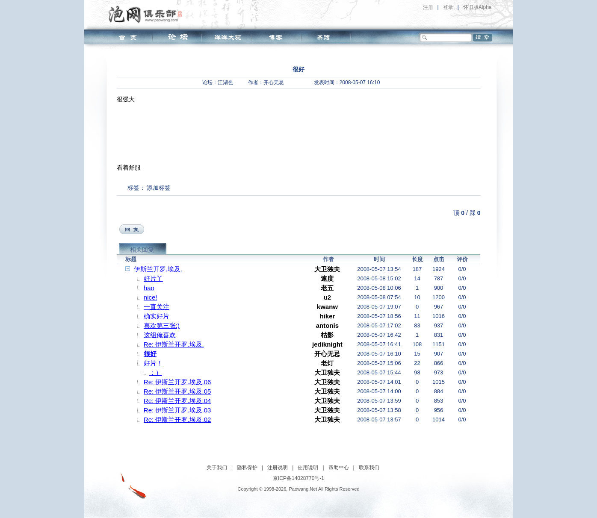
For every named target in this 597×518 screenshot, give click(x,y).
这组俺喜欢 (160, 334)
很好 (150, 353)
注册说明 (277, 468)
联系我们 (369, 468)
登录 (448, 7)
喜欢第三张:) (162, 325)
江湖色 (225, 82)
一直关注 (156, 306)
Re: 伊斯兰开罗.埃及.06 (177, 382)
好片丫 (153, 278)
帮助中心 (338, 468)
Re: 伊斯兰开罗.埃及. (174, 344)
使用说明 (308, 468)
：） (155, 372)
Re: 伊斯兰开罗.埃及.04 (177, 400)
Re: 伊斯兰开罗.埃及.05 (177, 391)
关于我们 (217, 468)
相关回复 (142, 249)
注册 (428, 7)
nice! (150, 297)
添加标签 (159, 187)
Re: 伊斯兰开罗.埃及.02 (177, 419)
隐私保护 (247, 468)
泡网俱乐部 (147, 14)
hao (149, 287)
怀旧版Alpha (477, 7)
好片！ (153, 363)
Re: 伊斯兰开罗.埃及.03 (177, 410)
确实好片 (156, 316)
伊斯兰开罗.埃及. (158, 269)
